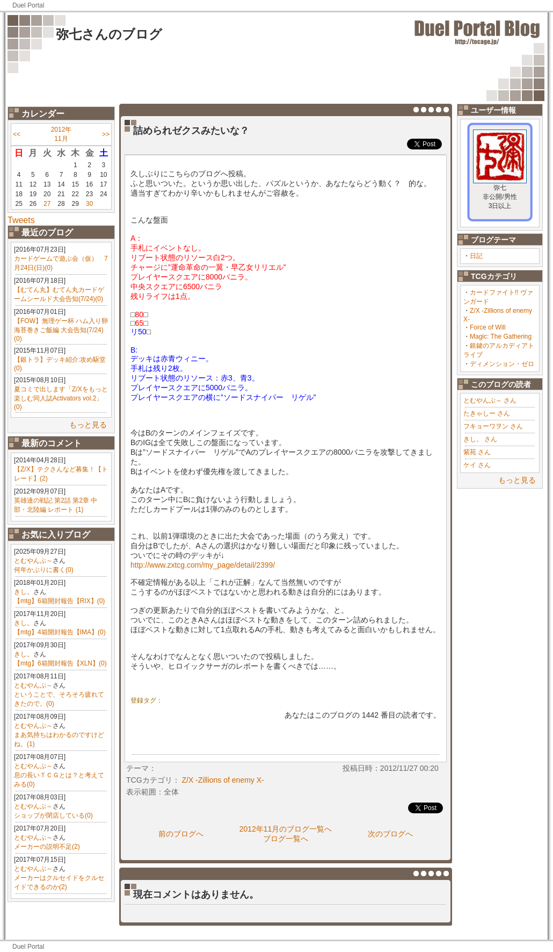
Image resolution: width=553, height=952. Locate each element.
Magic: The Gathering (501, 336)
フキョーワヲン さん (493, 426)
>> (106, 134)
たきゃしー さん (486, 413)
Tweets (21, 220)
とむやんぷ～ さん (489, 400)
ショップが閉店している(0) (53, 815)
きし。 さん (480, 439)
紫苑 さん (477, 452)
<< (16, 134)
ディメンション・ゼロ (502, 364)
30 (89, 203)
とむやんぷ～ (33, 560)
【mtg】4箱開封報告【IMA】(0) (60, 632)
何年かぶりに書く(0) (44, 570)
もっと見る (88, 424)
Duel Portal (28, 5)
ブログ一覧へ (285, 838)
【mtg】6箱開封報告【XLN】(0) (60, 663)
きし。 (23, 592)
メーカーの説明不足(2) (47, 846)
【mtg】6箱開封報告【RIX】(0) (59, 601)
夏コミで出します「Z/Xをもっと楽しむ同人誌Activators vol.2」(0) (61, 398)
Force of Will (488, 327)
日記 (476, 256)
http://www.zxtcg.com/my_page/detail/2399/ (202, 565)
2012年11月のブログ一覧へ (285, 829)
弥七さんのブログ (109, 34)
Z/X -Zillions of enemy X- (222, 780)
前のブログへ (180, 833)
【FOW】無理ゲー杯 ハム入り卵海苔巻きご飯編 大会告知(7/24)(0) (61, 329)
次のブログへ (390, 833)
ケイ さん (477, 465)
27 (46, 203)
